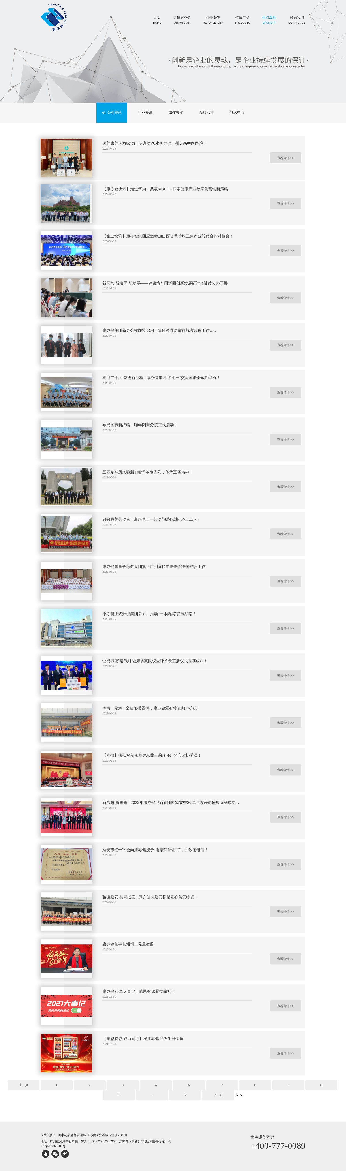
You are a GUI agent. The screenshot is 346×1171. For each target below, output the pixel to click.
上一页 (23, 1085)
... (152, 1095)
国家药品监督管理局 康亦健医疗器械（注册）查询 (92, 1135)
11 (119, 1095)
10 (321, 1085)
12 (185, 1095)
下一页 (218, 1095)
